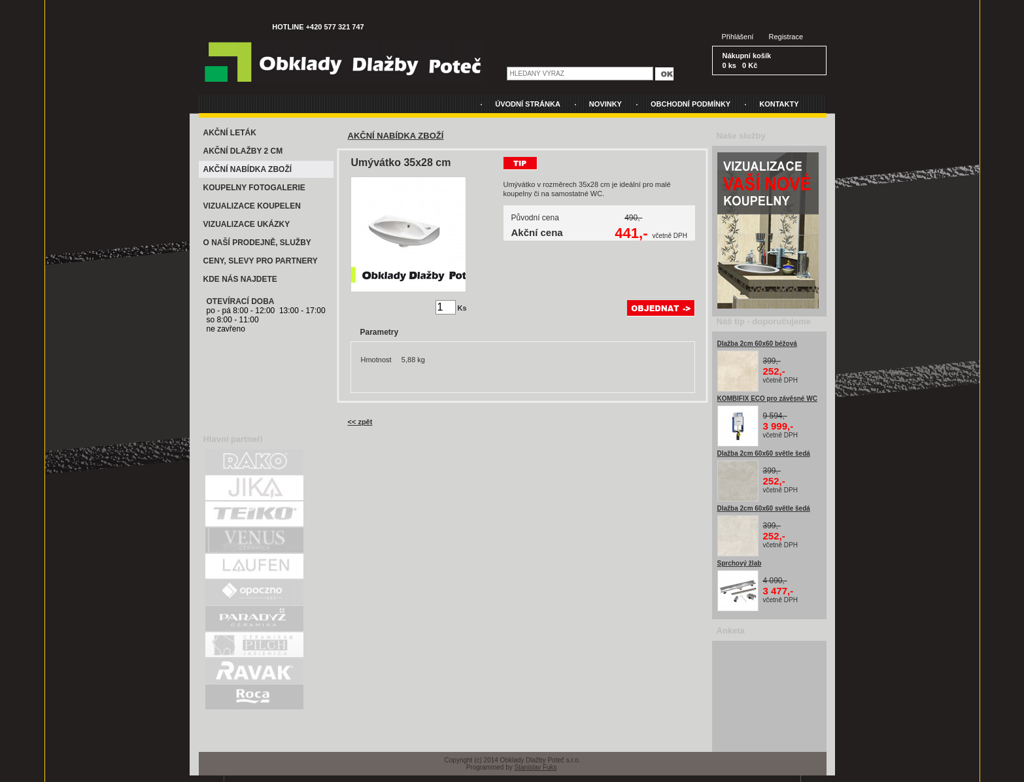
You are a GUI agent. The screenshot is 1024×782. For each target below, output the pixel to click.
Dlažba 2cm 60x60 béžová (757, 343)
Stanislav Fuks (536, 767)
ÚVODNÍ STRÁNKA (527, 104)
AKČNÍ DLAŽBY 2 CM (243, 151)
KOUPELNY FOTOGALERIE (254, 187)
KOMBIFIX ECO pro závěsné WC (767, 398)
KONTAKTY (778, 104)
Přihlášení (738, 37)
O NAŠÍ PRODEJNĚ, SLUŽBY (257, 242)
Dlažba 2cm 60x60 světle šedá (763, 453)
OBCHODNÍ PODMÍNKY (690, 104)
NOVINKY (605, 104)
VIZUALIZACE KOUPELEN (252, 206)
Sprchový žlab (739, 563)
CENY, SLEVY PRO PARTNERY (260, 260)
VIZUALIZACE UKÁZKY (246, 224)
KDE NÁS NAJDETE (240, 279)
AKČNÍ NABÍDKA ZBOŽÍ (247, 169)
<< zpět (360, 422)
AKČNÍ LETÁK (229, 132)
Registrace (786, 37)
